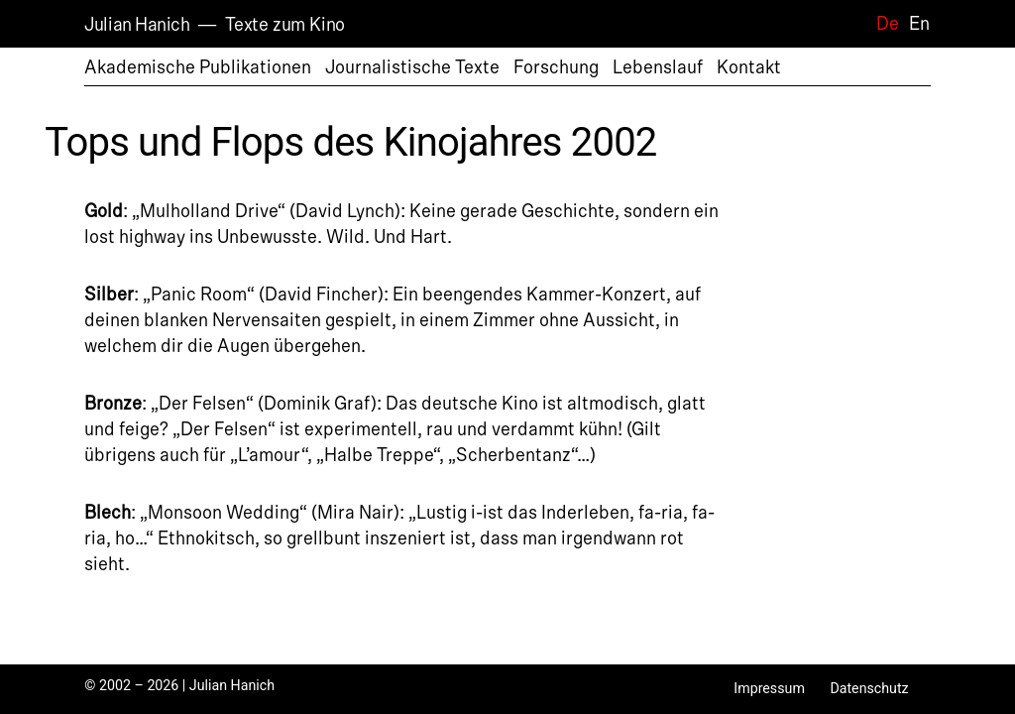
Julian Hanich (136, 25)
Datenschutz (869, 688)
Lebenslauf (658, 67)
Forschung (556, 67)
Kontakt (749, 67)
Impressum (769, 688)
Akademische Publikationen (197, 67)
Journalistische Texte (412, 67)
